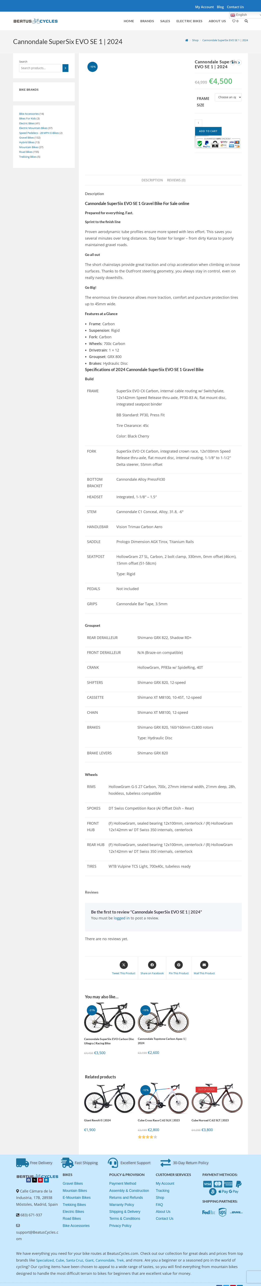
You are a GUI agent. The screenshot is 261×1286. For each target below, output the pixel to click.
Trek (126, 1253)
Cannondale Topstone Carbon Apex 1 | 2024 (162, 1034)
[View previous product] (232, 62)
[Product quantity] (198, 123)
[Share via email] (204, 961)
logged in (122, 911)
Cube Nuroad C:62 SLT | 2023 (210, 1114)
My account (204, 7)
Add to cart (208, 131)
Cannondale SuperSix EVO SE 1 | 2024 (225, 40)
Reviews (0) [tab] (176, 174)
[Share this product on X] (123, 961)
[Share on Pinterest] (179, 961)
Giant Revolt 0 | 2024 (97, 1114)
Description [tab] (152, 174)
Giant (93, 1253)
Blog (220, 7)
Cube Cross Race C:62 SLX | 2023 (159, 1113)
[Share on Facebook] (152, 961)
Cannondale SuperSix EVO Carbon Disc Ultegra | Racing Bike (109, 1035)
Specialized (45, 1253)
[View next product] (239, 62)
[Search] (65, 68)
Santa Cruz (77, 1253)
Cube (61, 1253)
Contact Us (235, 7)
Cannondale (110, 1253)
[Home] (186, 40)
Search (23, 61)
